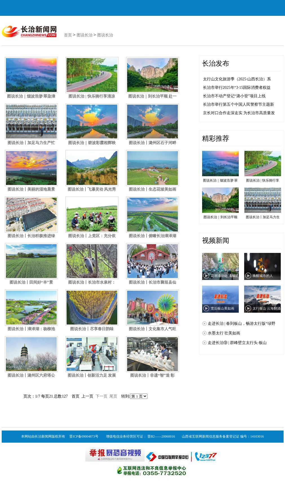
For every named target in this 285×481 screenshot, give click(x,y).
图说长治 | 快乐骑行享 (262, 166)
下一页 (101, 396)
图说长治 (84, 35)
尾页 (113, 396)
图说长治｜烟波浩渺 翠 (220, 166)
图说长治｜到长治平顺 (220, 203)
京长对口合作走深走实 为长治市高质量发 (239, 113)
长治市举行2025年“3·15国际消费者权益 (237, 87)
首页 (68, 35)
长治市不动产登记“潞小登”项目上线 (234, 96)
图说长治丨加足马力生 (262, 203)
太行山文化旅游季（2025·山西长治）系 (237, 79)
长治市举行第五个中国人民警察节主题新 (238, 104)
